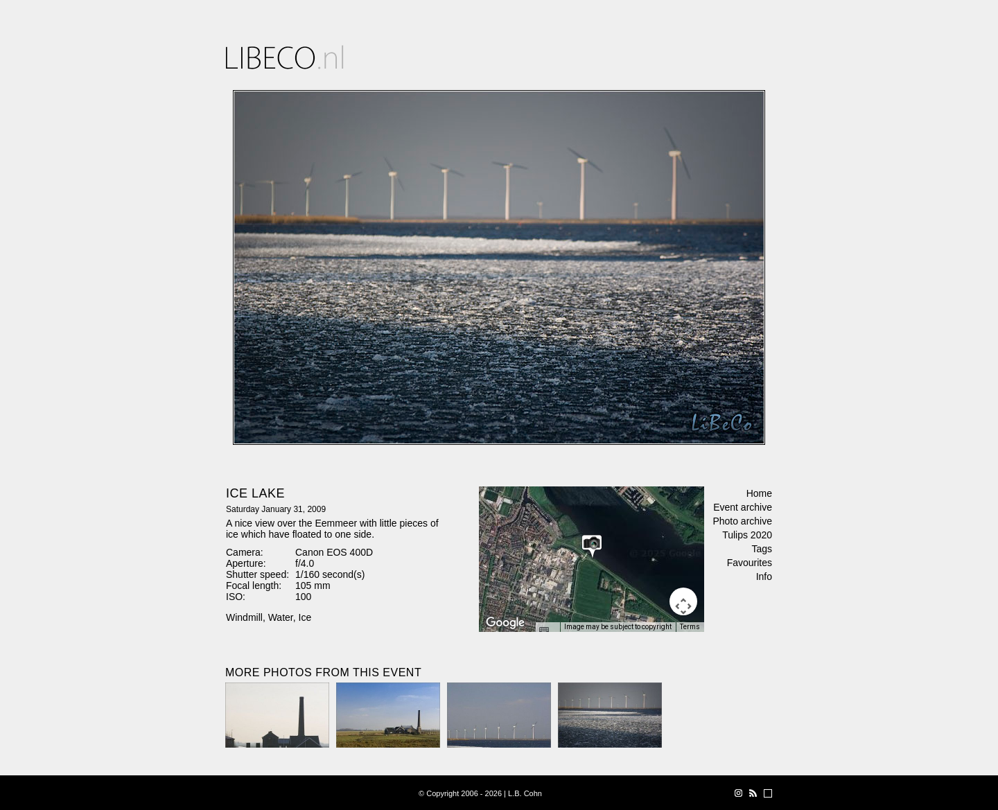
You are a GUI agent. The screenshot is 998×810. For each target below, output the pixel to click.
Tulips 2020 (747, 534)
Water (280, 617)
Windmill (244, 617)
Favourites (749, 562)
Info (764, 576)
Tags (761, 548)
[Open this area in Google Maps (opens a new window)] (505, 623)
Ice (305, 617)
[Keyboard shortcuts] (547, 631)
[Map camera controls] (683, 601)
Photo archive (742, 521)
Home (759, 493)
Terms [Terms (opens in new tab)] (690, 627)
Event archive (742, 507)
